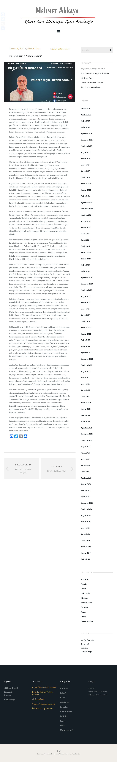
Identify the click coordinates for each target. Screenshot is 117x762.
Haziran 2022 (86, 365)
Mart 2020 (85, 528)
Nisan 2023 (85, 302)
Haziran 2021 (86, 440)
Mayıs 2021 (85, 446)
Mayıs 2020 (85, 515)
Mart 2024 (85, 233)
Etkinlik (84, 579)
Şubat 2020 (85, 534)
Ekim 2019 (85, 559)
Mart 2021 (85, 459)
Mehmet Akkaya (33, 48)
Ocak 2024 (85, 246)
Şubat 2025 (85, 171)
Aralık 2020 (86, 478)
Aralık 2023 (86, 252)
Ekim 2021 (85, 415)
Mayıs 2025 (85, 152)
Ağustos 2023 (86, 277)
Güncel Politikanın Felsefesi (92, 82)
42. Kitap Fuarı (87, 78)
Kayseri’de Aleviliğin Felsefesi (93, 69)
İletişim (84, 648)
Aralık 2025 (86, 114)
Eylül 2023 (85, 271)
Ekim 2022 (85, 340)
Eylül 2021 (85, 421)
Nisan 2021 (85, 453)
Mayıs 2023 (85, 296)
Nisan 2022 (85, 377)
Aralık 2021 (86, 402)
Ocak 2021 (85, 471)
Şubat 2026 (85, 108)
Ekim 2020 (85, 490)
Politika (61, 48)
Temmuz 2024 (87, 208)
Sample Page (86, 651)
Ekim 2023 (85, 265)
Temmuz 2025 (87, 140)
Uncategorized (87, 621)
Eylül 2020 (85, 496)
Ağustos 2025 (86, 133)
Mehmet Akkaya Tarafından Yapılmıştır (66, 754)
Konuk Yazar (86, 602)
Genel (83, 588)
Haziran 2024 (86, 215)
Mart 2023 (85, 309)
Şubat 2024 (85, 240)
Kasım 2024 (86, 190)
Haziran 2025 (86, 146)
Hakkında (85, 593)
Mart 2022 (85, 384)
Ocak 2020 (85, 540)
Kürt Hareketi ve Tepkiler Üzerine (95, 73)
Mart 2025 (85, 165)
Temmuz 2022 (87, 359)
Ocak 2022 (85, 396)
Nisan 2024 (85, 227)
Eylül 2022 (85, 346)
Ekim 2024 (85, 196)
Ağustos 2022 (86, 352)
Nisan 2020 (85, 521)
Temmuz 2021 (87, 434)
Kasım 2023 (86, 258)
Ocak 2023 (85, 321)
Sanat (67, 48)
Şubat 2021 (85, 465)
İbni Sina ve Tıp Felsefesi (91, 87)
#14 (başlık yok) (87, 640)
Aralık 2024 (86, 183)
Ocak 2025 (85, 177)
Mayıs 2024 (85, 221)
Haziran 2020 (86, 509)
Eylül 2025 (85, 127)
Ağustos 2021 (86, 428)
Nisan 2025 (85, 158)
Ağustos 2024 (86, 202)
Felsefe (54, 48)
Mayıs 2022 (85, 371)
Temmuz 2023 (87, 284)
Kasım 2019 (85, 553)
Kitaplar (84, 598)
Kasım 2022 (86, 334)
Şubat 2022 (85, 390)
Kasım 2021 (86, 409)
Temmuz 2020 (87, 503)
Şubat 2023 (85, 315)
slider (83, 616)
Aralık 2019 (86, 546)
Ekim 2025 (85, 121)
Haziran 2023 (86, 290)
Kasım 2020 (86, 484)
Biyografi (85, 644)
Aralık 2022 (86, 327)
